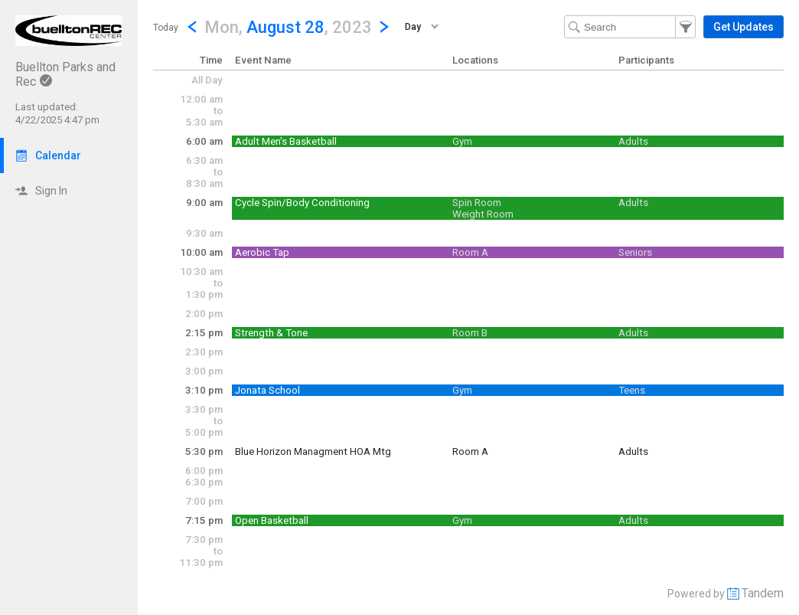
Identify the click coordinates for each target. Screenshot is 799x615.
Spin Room (476, 202)
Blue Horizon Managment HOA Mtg (313, 451)
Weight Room (483, 214)
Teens (631, 390)
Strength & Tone (271, 333)
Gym (462, 141)
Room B (470, 333)
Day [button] (413, 26)
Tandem (763, 593)
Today (165, 27)
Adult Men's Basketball (286, 141)
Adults (633, 141)
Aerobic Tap (262, 252)
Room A (470, 252)
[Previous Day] (192, 27)
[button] (288, 26)
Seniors (635, 252)
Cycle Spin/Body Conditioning (302, 202)
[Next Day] (384, 27)
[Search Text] (630, 26)
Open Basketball (271, 520)
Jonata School (267, 390)
